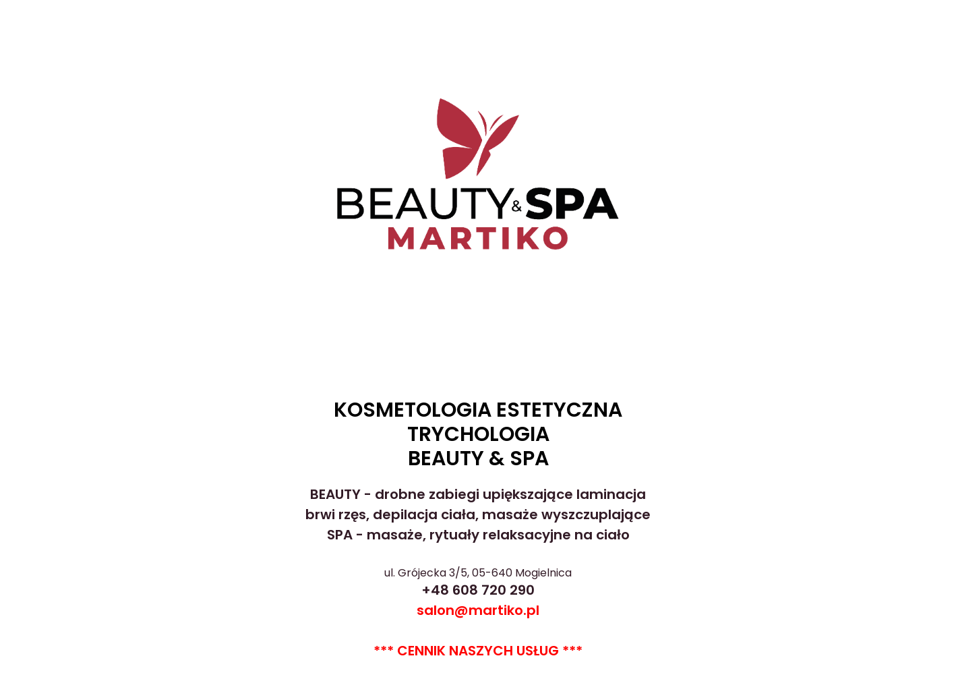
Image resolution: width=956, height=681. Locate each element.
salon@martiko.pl (478, 610)
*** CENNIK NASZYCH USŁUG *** (478, 650)
